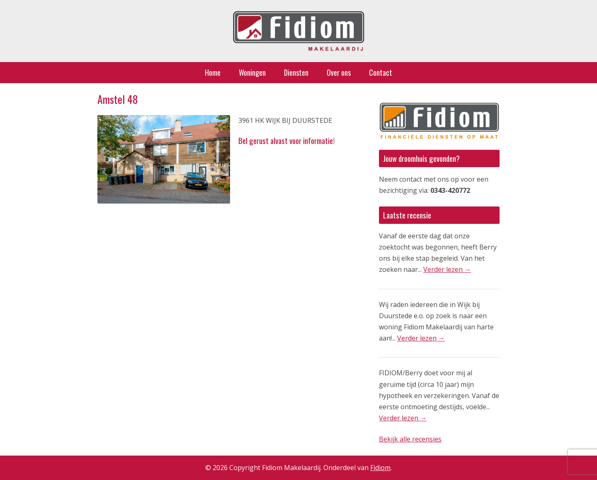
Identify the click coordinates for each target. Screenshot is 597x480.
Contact (380, 72)
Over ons (339, 72)
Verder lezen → (447, 269)
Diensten (296, 72)
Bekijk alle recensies (410, 439)
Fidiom (380, 467)
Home (213, 72)
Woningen (252, 72)
